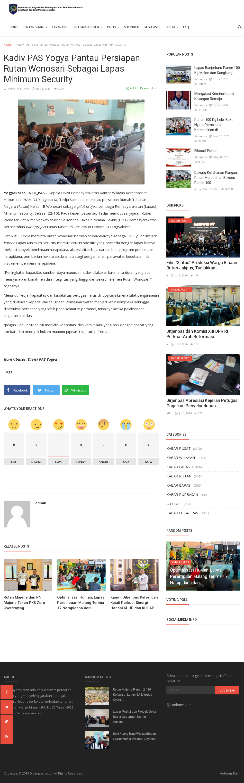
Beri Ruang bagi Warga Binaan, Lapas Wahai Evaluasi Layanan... (135, 736)
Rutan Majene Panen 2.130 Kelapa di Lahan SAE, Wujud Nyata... (132, 694)
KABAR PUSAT (178, 448)
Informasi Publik (88, 27)
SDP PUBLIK (132, 27)
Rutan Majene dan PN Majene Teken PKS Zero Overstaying (24, 602)
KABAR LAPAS (178, 466)
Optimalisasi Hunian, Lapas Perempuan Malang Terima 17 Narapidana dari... (80, 602)
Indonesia (179, 704)
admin (40, 503)
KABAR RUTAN (178, 476)
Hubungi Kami (230, 773)
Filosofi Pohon (205, 151)
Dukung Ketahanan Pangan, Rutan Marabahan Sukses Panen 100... (216, 177)
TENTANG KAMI (35, 27)
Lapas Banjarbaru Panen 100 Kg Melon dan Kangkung (217, 70)
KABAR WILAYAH (16, 88)
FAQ (186, 27)
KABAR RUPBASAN (182, 494)
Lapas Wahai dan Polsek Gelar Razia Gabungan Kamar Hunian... (134, 717)
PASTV (113, 27)
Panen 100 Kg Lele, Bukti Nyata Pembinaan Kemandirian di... (213, 124)
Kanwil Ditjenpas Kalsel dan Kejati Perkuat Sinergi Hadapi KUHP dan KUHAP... (134, 602)
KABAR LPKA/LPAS (182, 512)
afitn (169, 413)
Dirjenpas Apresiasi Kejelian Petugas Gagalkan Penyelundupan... (201, 403)
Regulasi (153, 27)
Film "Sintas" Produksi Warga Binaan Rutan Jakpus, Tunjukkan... (201, 265)
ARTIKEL (173, 503)
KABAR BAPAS (178, 485)
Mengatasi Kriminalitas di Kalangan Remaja (214, 96)
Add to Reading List (141, 88)
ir (195, 189)
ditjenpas (200, 79)
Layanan (60, 27)
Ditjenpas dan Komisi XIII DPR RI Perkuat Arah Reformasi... (197, 334)
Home (14, 27)
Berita (172, 27)
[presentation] (222, 549)
